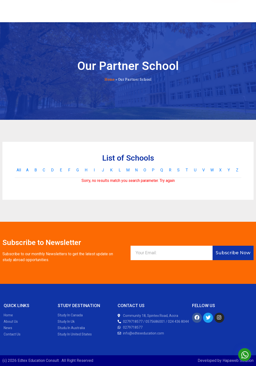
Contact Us (167, 10)
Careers (146, 10)
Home (109, 79)
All (19, 170)
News (63, 10)
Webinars (95, 10)
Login (185, 10)
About (78, 10)
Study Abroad (121, 10)
